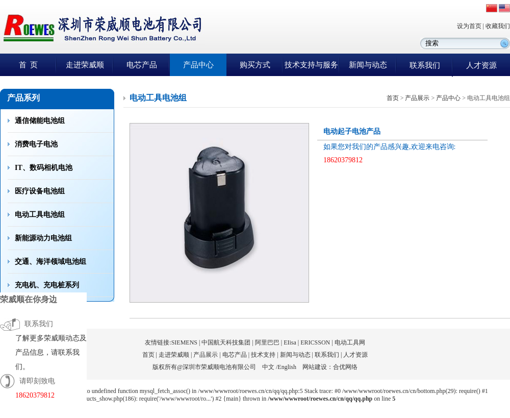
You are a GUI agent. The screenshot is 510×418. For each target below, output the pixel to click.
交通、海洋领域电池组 (50, 261)
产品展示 (417, 98)
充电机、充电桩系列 (47, 285)
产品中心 (198, 65)
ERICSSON (315, 342)
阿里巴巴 (267, 342)
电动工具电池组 (40, 214)
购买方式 (255, 65)
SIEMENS (184, 342)
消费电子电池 (36, 144)
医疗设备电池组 (40, 191)
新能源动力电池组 (43, 238)
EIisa (290, 342)
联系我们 (425, 65)
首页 (393, 98)
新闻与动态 (368, 65)
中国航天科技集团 (225, 342)
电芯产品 (141, 65)
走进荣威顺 (85, 65)
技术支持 (263, 354)
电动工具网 (350, 342)
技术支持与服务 (311, 65)
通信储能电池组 (40, 121)
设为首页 (469, 26)
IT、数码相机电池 (43, 167)
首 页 (28, 65)
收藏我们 (498, 26)
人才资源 (481, 65)
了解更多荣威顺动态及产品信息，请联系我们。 (51, 352)
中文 (268, 367)
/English (286, 367)
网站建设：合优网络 (330, 367)
